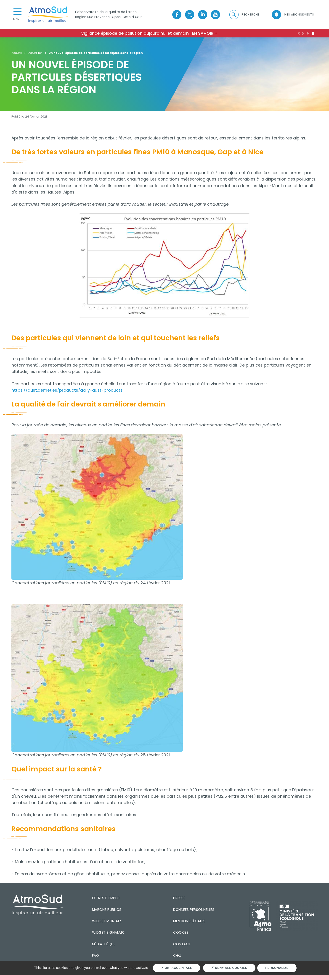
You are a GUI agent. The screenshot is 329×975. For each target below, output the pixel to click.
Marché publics (107, 909)
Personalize (277, 968)
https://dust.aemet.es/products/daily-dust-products (67, 390)
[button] (244, 14)
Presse (179, 898)
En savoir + (205, 33)
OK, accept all (176, 968)
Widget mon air (106, 921)
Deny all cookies (229, 968)
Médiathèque (104, 944)
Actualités (35, 53)
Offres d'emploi (106, 898)
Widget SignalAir (108, 932)
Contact (182, 944)
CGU (177, 955)
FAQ (95, 955)
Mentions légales (189, 921)
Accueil (16, 53)
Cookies (181, 932)
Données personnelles (193, 909)
